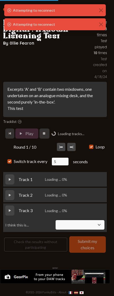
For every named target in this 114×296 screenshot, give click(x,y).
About (62, 292)
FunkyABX (19, 7)
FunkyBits (49, 292)
